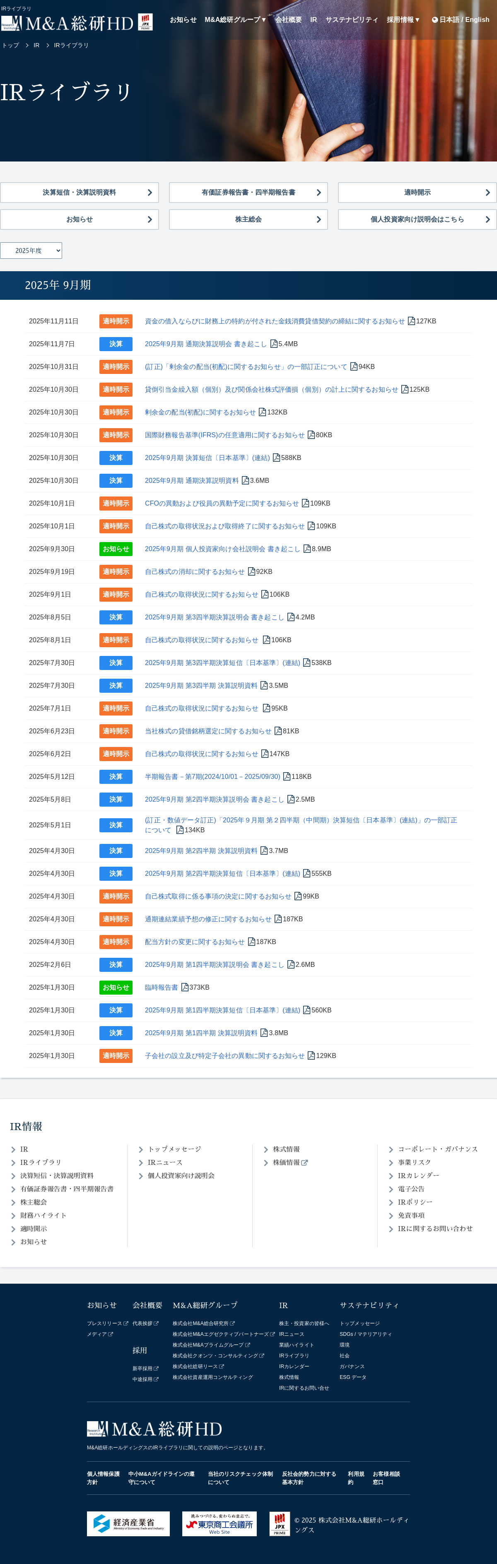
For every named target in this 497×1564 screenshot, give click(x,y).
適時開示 (417, 192)
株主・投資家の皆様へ (304, 1323)
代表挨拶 (142, 1323)
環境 (345, 1345)
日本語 (449, 19)
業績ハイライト (296, 1345)
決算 (116, 343)
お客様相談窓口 (386, 1478)
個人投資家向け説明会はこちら (417, 219)
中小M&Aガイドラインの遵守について (161, 1478)
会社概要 (288, 19)
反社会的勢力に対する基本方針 (309, 1478)
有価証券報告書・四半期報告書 (248, 192)
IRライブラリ (41, 1162)
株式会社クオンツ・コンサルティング (215, 1356)
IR (313, 19)
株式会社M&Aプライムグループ (208, 1345)
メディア (97, 1334)
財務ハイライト (43, 1215)
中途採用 (142, 1379)
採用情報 (400, 19)
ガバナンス (352, 1366)
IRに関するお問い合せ (304, 1388)
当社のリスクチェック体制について (240, 1478)
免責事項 (411, 1215)
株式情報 (286, 1149)
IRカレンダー (418, 1176)
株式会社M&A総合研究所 (201, 1323)
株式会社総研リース (195, 1366)
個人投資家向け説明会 (181, 1176)
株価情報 (286, 1162)
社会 (345, 1356)
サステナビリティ (352, 19)
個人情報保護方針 (103, 1478)
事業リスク (415, 1162)
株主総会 (248, 219)
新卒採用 (142, 1368)
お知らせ (183, 19)
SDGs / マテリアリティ (366, 1334)
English (478, 19)
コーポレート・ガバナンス (438, 1149)
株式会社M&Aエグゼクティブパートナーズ (221, 1334)
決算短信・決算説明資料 (79, 192)
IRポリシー (415, 1202)
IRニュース (165, 1162)
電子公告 (411, 1189)
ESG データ (353, 1377)
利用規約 (356, 1478)
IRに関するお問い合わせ (435, 1229)
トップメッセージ (174, 1149)
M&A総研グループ (232, 19)
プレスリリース (104, 1323)
